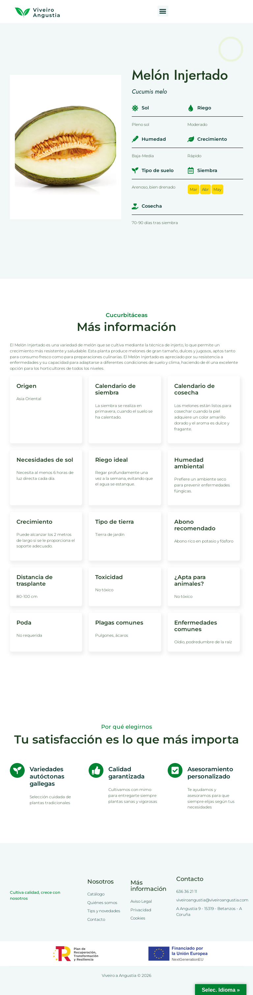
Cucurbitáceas (127, 315)
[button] (162, 11)
